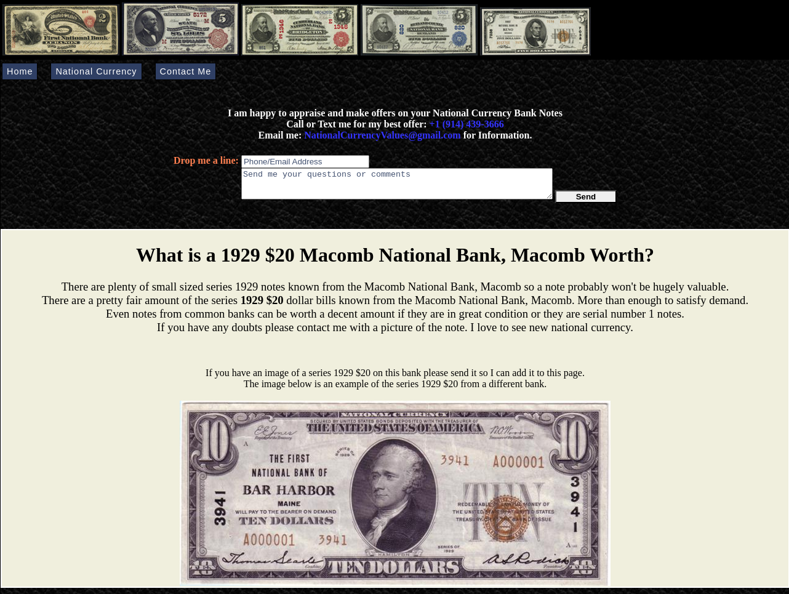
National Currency (96, 71)
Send (586, 202)
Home (20, 71)
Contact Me (186, 71)
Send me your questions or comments (397, 186)
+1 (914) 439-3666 (467, 124)
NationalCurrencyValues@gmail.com (381, 135)
